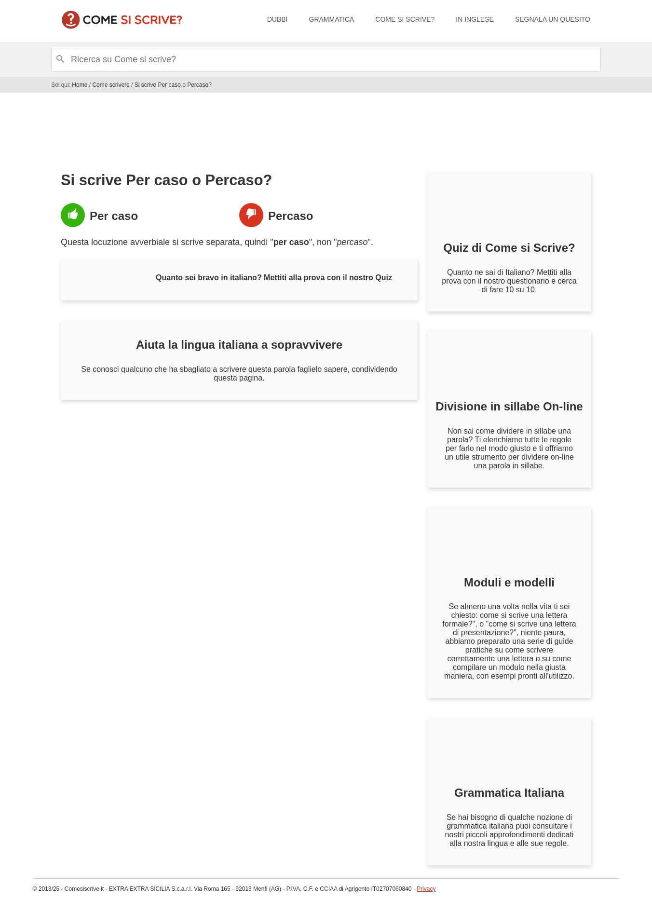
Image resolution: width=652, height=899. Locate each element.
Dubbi (277, 19)
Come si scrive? (405, 19)
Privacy (426, 888)
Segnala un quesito (552, 19)
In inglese (475, 19)
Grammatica (331, 19)
